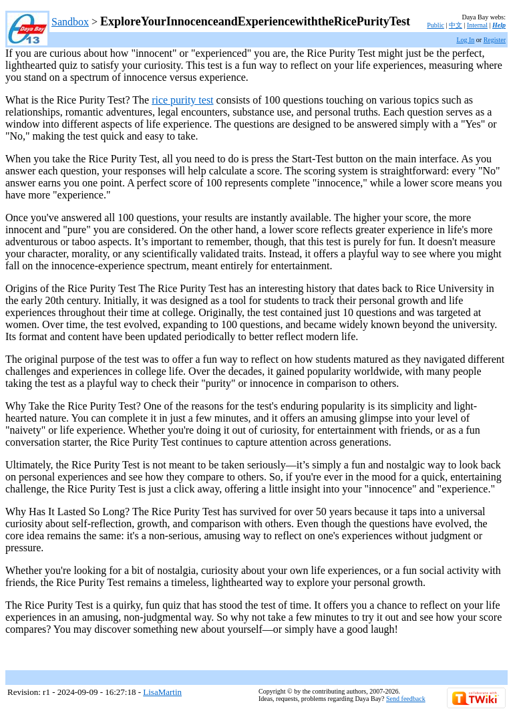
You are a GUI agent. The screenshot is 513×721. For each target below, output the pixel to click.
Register (495, 39)
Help (499, 25)
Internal (477, 25)
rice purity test (182, 100)
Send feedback (405, 698)
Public (435, 25)
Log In (465, 39)
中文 (455, 25)
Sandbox (70, 21)
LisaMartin (162, 692)
